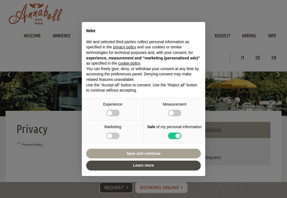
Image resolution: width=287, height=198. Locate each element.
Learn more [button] (143, 165)
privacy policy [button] (124, 47)
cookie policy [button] (129, 63)
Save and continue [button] (143, 153)
